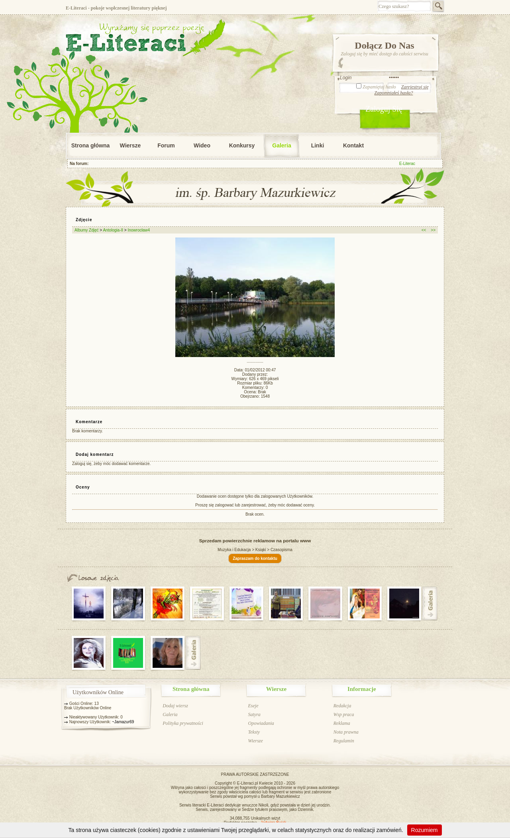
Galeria (281, 145)
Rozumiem (424, 830)
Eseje (253, 705)
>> (433, 230)
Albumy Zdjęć (87, 230)
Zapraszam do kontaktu (255, 558)
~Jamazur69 (123, 722)
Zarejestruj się (415, 87)
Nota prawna (346, 732)
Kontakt (353, 145)
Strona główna (90, 145)
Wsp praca (343, 714)
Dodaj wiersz (175, 705)
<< (424, 230)
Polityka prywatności (183, 723)
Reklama (341, 723)
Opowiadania (261, 723)
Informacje (361, 689)
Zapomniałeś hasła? (393, 93)
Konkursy (242, 145)
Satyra (254, 714)
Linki (317, 145)
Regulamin (343, 741)
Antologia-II (113, 230)
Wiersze (130, 145)
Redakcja (342, 705)
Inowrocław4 (139, 230)
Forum (166, 145)
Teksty (254, 732)
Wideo (202, 145)
